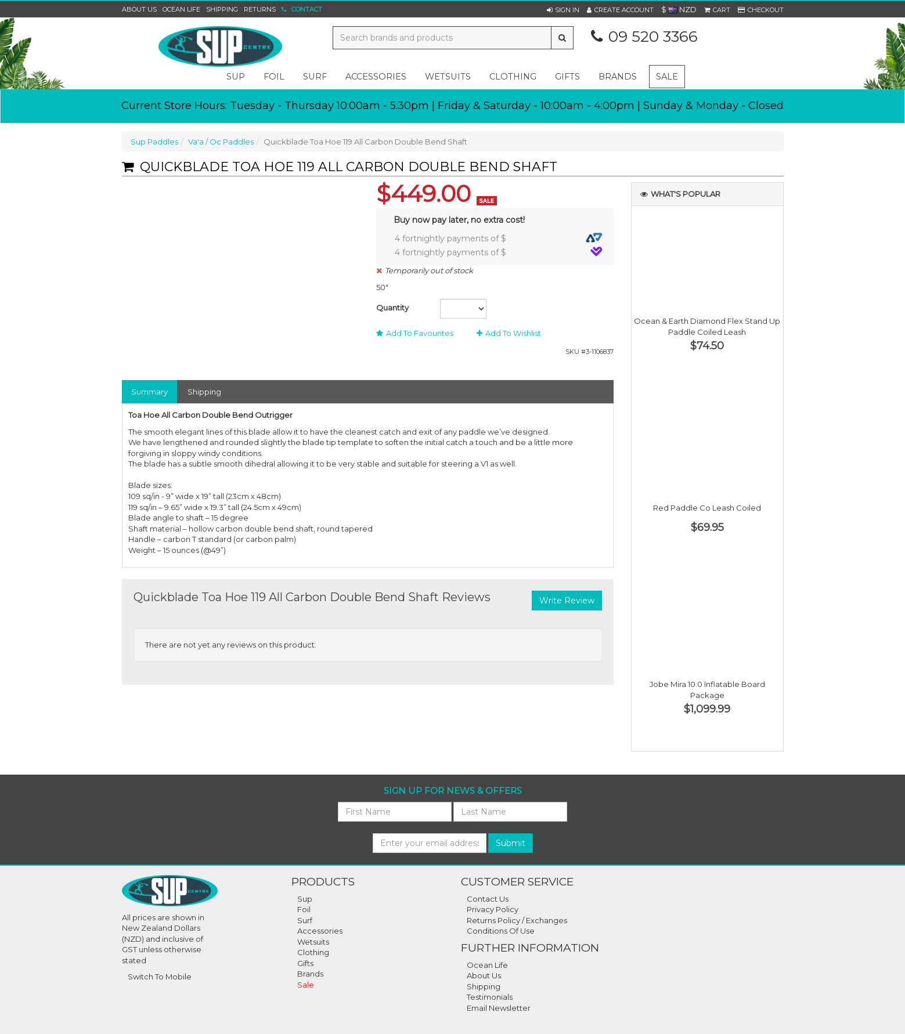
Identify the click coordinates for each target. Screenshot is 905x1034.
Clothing (313, 952)
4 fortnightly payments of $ (499, 238)
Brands (617, 76)
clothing (512, 76)
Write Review (566, 600)
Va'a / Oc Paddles (221, 141)
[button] (563, 10)
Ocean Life (181, 9)
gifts (567, 76)
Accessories (319, 930)
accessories (375, 76)
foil (274, 76)
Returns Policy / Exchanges (517, 920)
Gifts (305, 963)
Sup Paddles (154, 141)
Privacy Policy (492, 909)
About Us (139, 9)
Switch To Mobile (160, 976)
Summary (149, 391)
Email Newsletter (499, 1008)
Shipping (222, 9)
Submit (510, 843)
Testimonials (490, 997)
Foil (304, 909)
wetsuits (448, 76)
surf (315, 76)
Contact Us (488, 898)
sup (235, 76)
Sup (304, 898)
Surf (304, 920)
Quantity (392, 307)
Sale (667, 76)
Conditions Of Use (501, 930)
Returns (260, 9)
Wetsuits (313, 941)
